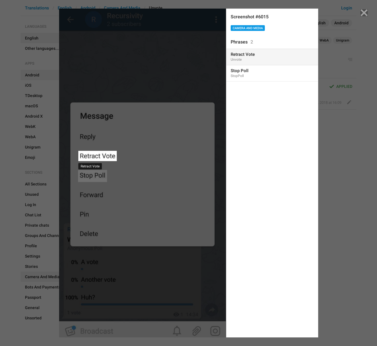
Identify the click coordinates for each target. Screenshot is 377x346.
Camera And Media (248, 28)
